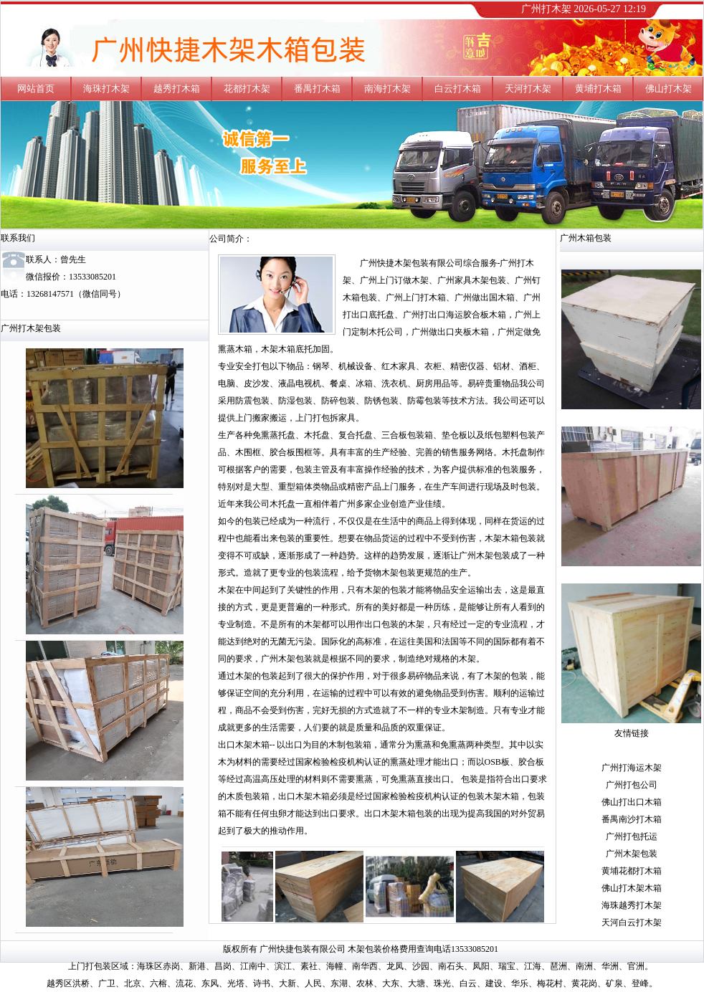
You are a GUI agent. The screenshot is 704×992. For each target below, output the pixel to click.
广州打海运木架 (631, 768)
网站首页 (35, 88)
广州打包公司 (631, 785)
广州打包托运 (631, 836)
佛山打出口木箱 (631, 802)
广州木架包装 (631, 854)
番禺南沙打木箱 (631, 819)
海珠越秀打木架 (631, 905)
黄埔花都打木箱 (631, 871)
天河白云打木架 (631, 922)
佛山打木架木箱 (631, 888)
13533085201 (92, 277)
